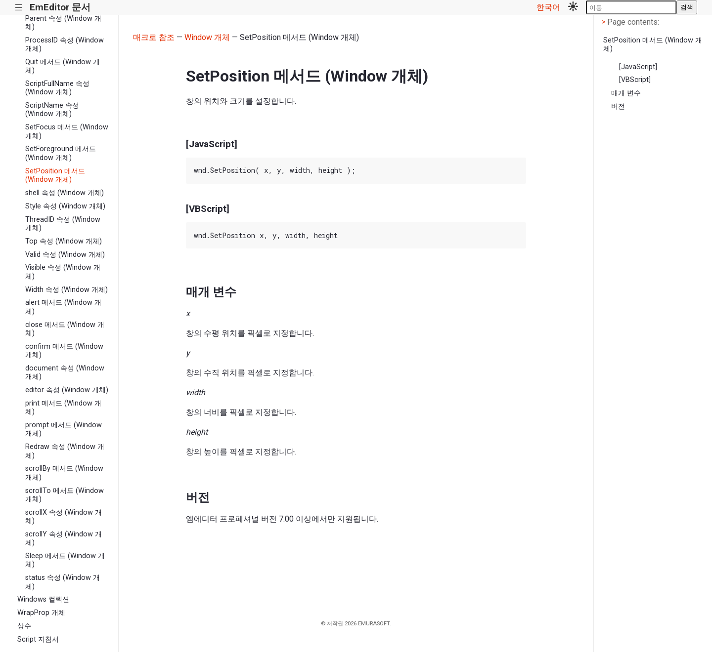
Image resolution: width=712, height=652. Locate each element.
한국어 (548, 7)
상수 (24, 626)
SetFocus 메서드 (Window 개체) (66, 131)
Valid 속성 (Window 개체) (65, 254)
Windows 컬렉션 (43, 599)
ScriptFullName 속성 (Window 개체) (57, 88)
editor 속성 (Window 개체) (66, 390)
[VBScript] (635, 80)
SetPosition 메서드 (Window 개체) (55, 175)
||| (19, 7)
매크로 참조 (154, 37)
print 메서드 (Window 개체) (63, 407)
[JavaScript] (638, 67)
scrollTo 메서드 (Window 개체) (64, 495)
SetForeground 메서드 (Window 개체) (60, 153)
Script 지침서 (38, 639)
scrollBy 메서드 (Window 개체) (64, 472)
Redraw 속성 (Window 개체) (64, 451)
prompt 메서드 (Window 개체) (63, 429)
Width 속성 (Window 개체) (66, 289)
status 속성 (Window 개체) (62, 581)
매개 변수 (626, 93)
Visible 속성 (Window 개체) (62, 271)
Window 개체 (207, 37)
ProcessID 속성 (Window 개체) (64, 44)
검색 (686, 7)
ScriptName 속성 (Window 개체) (52, 109)
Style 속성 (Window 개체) (65, 206)
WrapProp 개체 (41, 613)
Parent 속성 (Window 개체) (63, 22)
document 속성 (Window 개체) (64, 372)
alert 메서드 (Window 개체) (63, 306)
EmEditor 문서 (60, 7)
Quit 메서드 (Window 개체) (62, 66)
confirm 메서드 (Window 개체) (64, 350)
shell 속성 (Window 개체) (64, 193)
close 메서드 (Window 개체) (64, 329)
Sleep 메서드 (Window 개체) (65, 560)
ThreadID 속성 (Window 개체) (62, 223)
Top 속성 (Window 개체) (63, 241)
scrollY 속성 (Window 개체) (63, 538)
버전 (618, 106)
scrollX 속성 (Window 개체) (63, 516)
